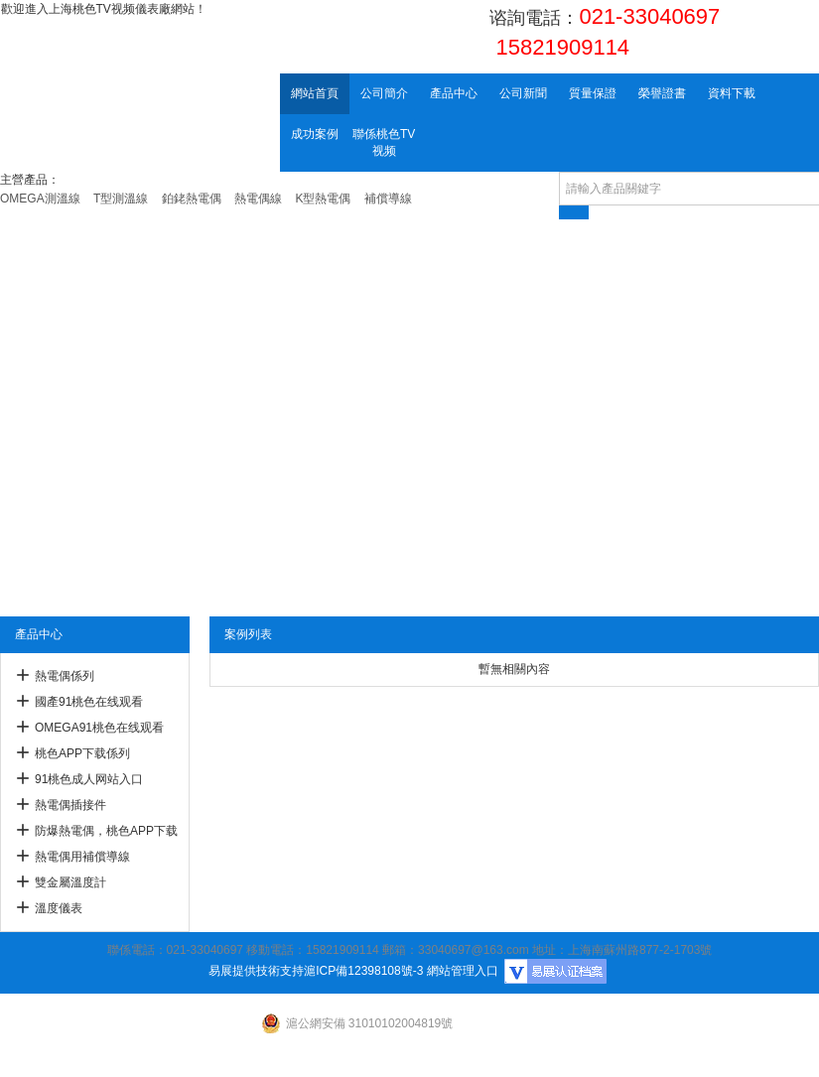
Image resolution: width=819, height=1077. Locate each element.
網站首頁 (315, 93)
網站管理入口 (462, 971)
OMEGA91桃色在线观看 (99, 728)
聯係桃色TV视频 (383, 142)
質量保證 (592, 93)
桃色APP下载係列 (82, 753)
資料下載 (731, 93)
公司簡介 (384, 93)
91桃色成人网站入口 (89, 779)
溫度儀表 (58, 908)
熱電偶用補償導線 (82, 857)
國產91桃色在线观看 (89, 702)
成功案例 (315, 134)
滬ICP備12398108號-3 (363, 971)
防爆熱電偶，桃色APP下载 (106, 831)
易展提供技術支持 (256, 971)
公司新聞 (523, 93)
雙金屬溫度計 (70, 882)
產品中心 (454, 93)
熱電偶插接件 (70, 805)
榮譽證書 (662, 93)
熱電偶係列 (64, 676)
